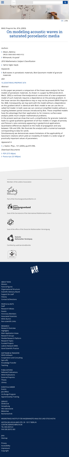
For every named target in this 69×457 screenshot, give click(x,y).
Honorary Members (8, 314)
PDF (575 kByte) (9, 153)
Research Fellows (7, 309)
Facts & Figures (7, 287)
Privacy (4, 443)
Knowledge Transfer (8, 363)
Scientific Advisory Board (10, 292)
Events (3, 389)
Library (4, 382)
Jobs (2, 435)
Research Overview (8, 328)
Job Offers (5, 392)
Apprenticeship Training (10, 397)
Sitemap (4, 438)
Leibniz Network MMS (9, 346)
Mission (4, 284)
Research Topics (7, 341)
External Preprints (8, 377)
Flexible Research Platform (11, 338)
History (4, 297)
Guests (3, 311)
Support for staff (7, 294)
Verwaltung (5, 406)
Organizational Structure (10, 289)
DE (62, 20)
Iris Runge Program (8, 394)
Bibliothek (5, 411)
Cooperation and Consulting (11, 358)
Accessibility (5, 445)
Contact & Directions (9, 299)
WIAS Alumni (6, 319)
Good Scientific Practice (10, 348)
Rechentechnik (6, 414)
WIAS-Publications (8, 375)
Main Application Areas (9, 333)
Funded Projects (7, 343)
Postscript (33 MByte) (12, 156)
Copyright (5, 451)
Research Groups (7, 336)
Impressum (5, 448)
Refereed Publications (9, 372)
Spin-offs (4, 360)
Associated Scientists (9, 316)
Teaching (4, 365)
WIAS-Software (6, 355)
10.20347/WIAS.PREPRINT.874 (13, 82)
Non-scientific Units (8, 321)
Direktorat (5, 403)
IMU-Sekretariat (7, 408)
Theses (3, 380)
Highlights (5, 331)
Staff (3, 306)
